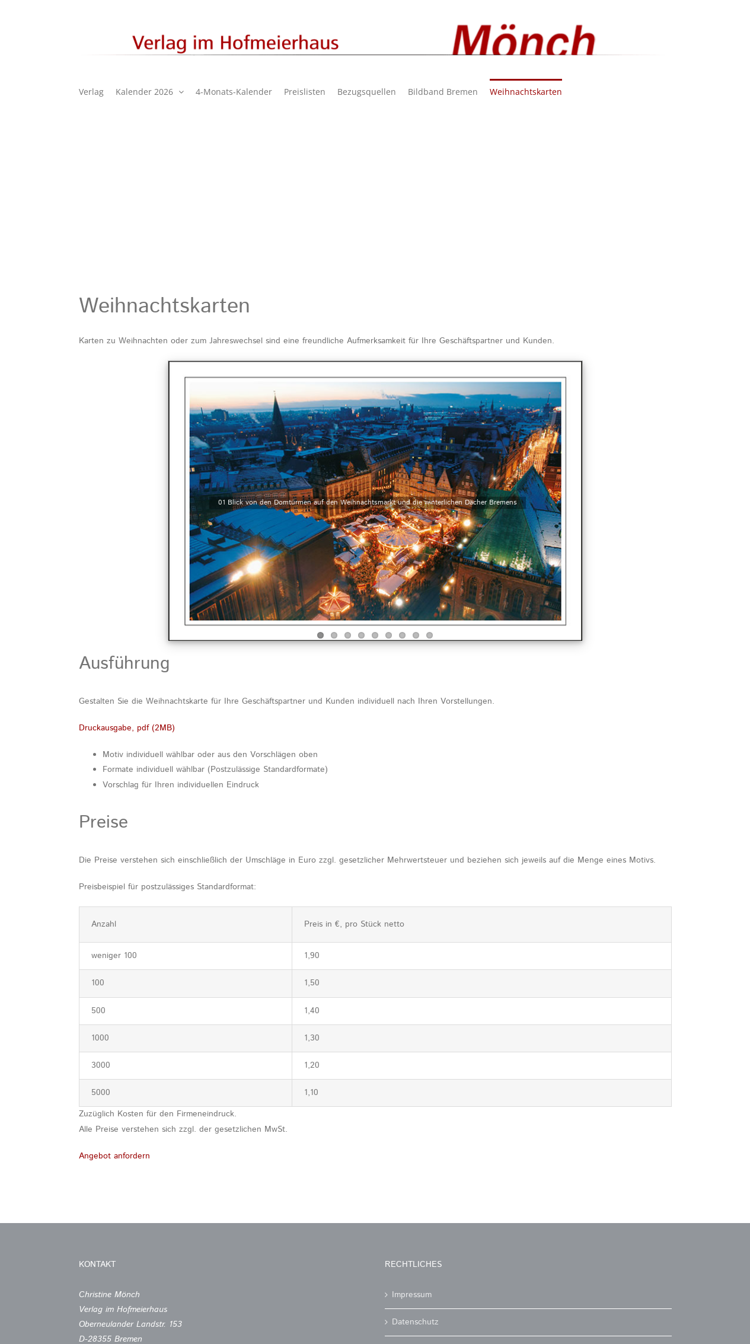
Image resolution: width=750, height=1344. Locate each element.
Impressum (412, 1295)
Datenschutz (415, 1322)
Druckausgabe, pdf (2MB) (127, 728)
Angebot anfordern (114, 1156)
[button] (26, 1318)
